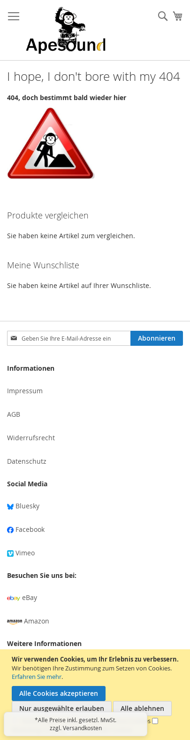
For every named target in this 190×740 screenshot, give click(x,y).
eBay (22, 597)
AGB (13, 414)
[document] (96, 694)
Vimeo (21, 552)
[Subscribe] (156, 338)
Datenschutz (26, 461)
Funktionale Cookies (104, 729)
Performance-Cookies (121, 721)
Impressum (25, 390)
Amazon (28, 620)
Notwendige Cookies (50, 721)
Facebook (26, 529)
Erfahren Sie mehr (36, 676)
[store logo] (66, 30)
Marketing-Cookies (38, 729)
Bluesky (23, 505)
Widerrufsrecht (31, 437)
